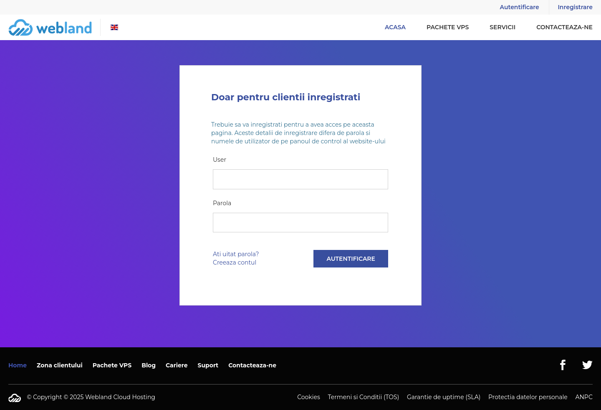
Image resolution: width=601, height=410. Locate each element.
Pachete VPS (448, 27)
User (219, 159)
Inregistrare (575, 7)
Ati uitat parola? (236, 254)
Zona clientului (60, 365)
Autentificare (519, 7)
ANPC (583, 397)
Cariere (177, 365)
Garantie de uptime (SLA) (443, 397)
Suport (208, 365)
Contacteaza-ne (564, 27)
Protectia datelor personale (528, 397)
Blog (148, 365)
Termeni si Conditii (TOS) (363, 397)
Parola (222, 203)
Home (17, 365)
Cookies (308, 397)
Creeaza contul (234, 262)
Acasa (395, 27)
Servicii (502, 27)
